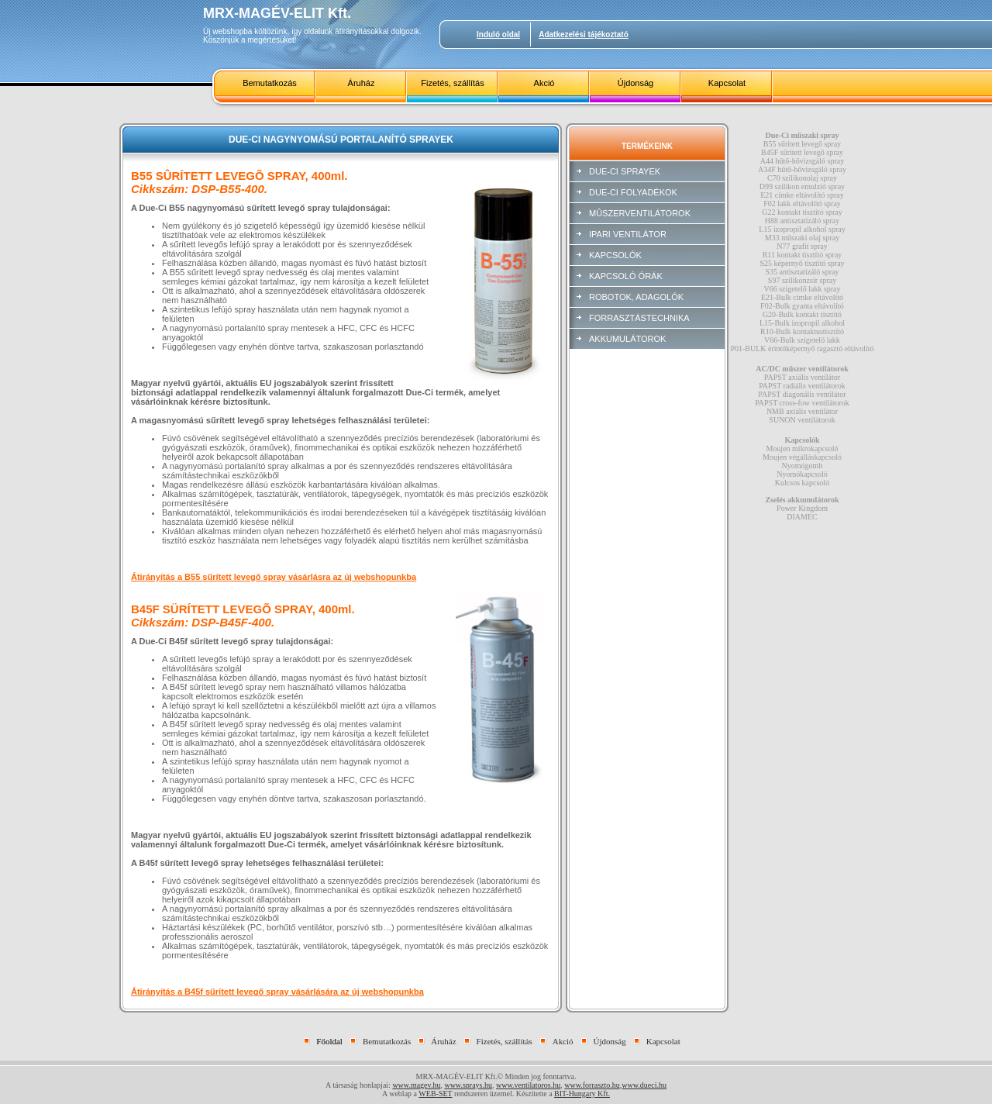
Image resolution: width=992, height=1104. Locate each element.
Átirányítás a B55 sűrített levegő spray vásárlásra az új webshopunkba (273, 576)
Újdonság (635, 83)
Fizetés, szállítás (452, 83)
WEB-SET (435, 1093)
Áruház (361, 83)
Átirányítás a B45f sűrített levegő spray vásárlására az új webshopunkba (277, 991)
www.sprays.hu (468, 1085)
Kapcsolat (727, 83)
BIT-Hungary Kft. (582, 1093)
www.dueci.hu (644, 1085)
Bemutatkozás (270, 83)
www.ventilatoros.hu (528, 1085)
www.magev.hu (416, 1085)
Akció (544, 83)
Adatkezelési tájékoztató (584, 34)
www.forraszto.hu (592, 1085)
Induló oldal (498, 34)
